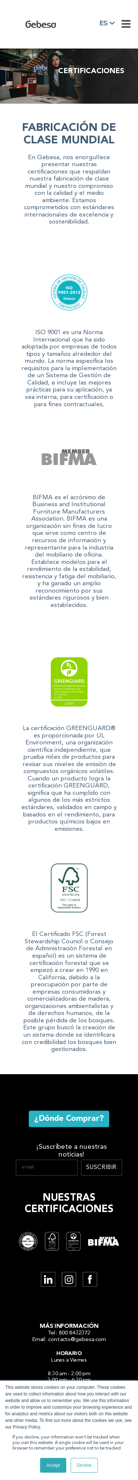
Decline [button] (84, 1465)
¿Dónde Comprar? (69, 1118)
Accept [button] (53, 1465)
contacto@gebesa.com (77, 1339)
